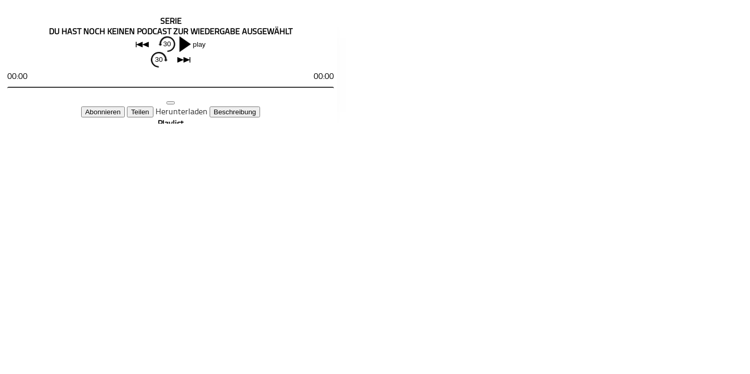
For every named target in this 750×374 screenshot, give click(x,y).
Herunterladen (182, 111)
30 (167, 44)
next (183, 60)
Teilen (140, 112)
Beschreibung (235, 112)
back (142, 44)
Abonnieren (103, 112)
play (199, 44)
